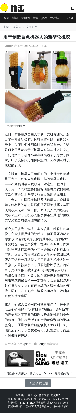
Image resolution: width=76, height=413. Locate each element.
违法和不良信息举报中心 (38, 406)
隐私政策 (44, 395)
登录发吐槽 (38, 383)
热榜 (44, 18)
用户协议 (32, 395)
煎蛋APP (55, 395)
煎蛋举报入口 (15, 406)
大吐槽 (54, 18)
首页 (6, 18)
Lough (9, 46)
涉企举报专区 (60, 406)
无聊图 (25, 18)
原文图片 (19, 126)
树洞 (15, 18)
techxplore (24, 344)
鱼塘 (35, 18)
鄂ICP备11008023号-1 (20, 399)
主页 (6, 27)
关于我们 (21, 395)
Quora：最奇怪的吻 (58, 373)
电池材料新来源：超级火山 (22, 373)
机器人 (17, 27)
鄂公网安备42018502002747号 (51, 399)
